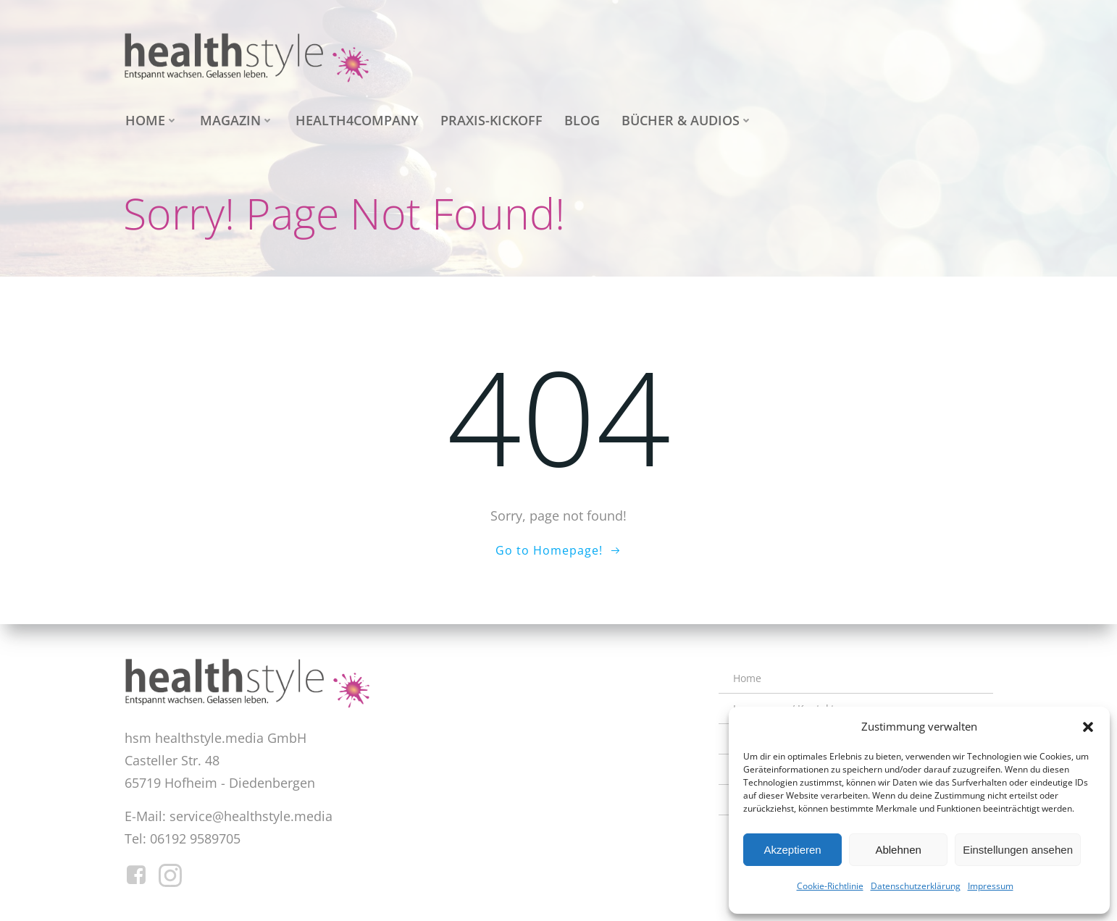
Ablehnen (898, 850)
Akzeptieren (792, 850)
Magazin (235, 118)
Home (149, 118)
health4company (355, 118)
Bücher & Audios (684, 118)
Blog (580, 118)
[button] (1088, 727)
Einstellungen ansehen (1018, 850)
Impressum (990, 886)
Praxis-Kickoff (489, 118)
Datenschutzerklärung (916, 886)
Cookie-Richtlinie (830, 886)
